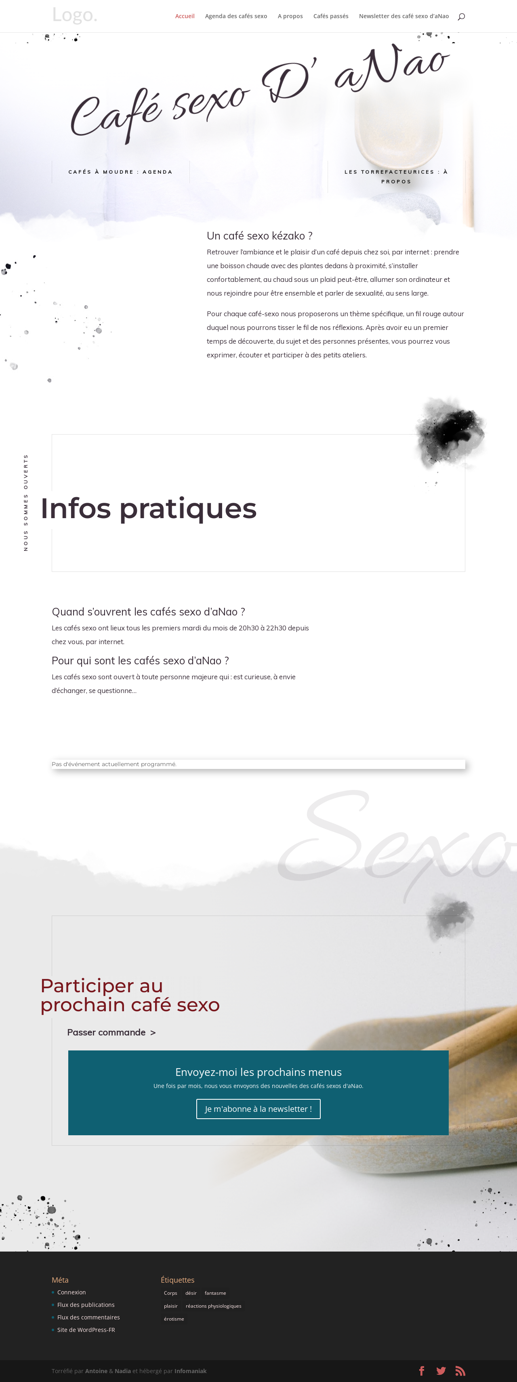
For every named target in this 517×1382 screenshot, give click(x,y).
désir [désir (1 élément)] (191, 1293)
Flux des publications (86, 1304)
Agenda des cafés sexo (236, 16)
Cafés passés (331, 16)
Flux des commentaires (88, 1317)
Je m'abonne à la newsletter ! (258, 1108)
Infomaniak (190, 1371)
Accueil (185, 16)
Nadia (123, 1371)
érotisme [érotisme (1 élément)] (174, 1318)
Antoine (96, 1371)
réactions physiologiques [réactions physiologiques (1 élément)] (214, 1305)
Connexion (71, 1292)
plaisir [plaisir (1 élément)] (171, 1305)
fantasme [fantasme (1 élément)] (215, 1293)
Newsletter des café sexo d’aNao (404, 16)
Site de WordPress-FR (86, 1330)
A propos (290, 16)
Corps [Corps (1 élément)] (170, 1293)
